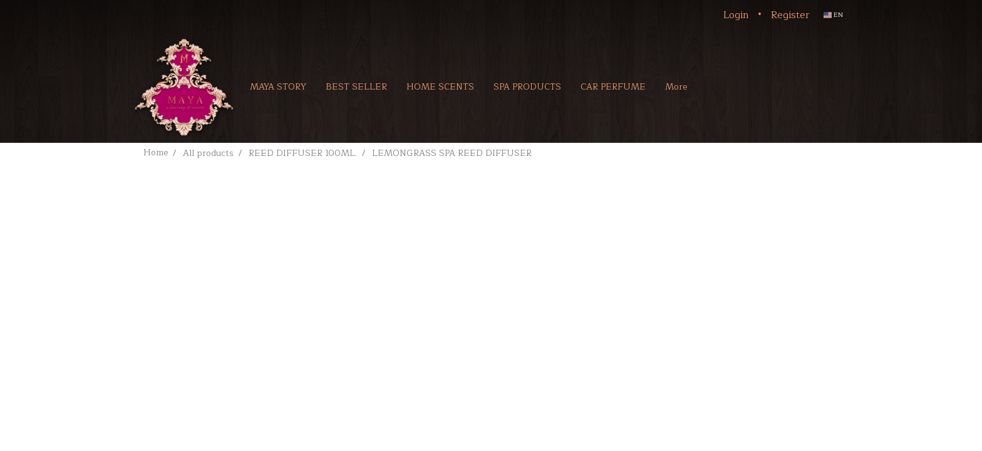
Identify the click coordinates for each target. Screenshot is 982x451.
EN (833, 14)
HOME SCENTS (440, 87)
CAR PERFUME (613, 87)
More (676, 87)
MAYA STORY (278, 87)
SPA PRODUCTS (527, 87)
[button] (715, 86)
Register (790, 15)
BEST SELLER (356, 87)
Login (736, 15)
